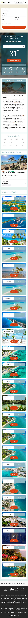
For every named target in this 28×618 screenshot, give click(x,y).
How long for (17, 17)
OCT (11, 146)
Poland (18, 615)
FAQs (25, 583)
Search (14, 27)
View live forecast (13, 60)
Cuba (22, 115)
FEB (11, 139)
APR (23, 139)
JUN (11, 142)
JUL (17, 142)
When (3, 17)
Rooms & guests (5, 21)
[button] (14, 46)
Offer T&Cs (3, 583)
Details (14, 208)
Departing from (4, 13)
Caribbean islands (16, 102)
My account (19, 2)
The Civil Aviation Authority (16, 603)
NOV (17, 146)
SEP (5, 146)
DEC (23, 146)
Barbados (15, 122)
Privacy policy (20, 583)
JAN (5, 139)
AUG (23, 142)
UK (15, 615)
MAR (17, 139)
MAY (5, 142)
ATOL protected (6, 185)
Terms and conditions (11, 583)
